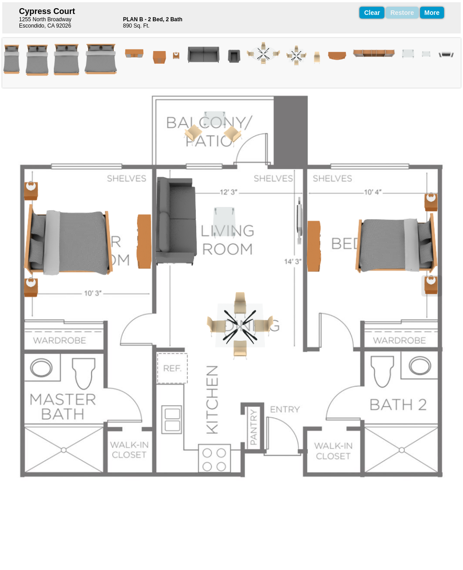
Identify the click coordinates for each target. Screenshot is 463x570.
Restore (402, 12)
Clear (372, 12)
